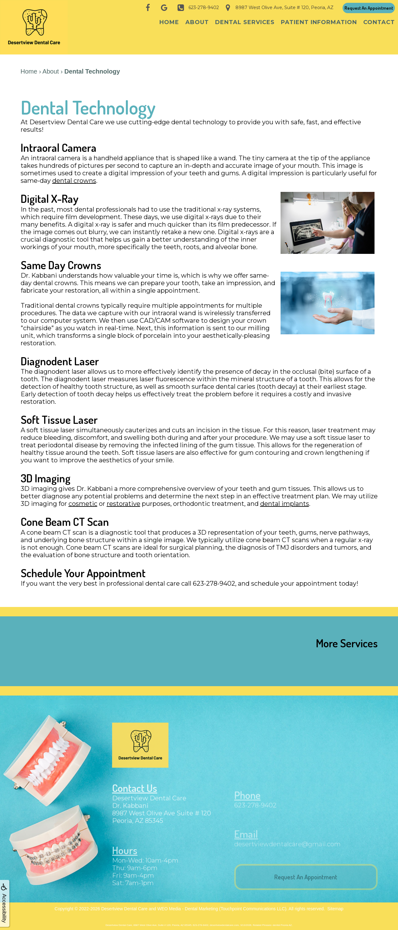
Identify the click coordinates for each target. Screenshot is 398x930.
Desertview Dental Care (124, 904)
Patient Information (319, 22)
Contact (379, 22)
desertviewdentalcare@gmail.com (287, 848)
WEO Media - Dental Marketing (187, 904)
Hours (125, 855)
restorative (123, 499)
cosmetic (83, 499)
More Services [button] (347, 638)
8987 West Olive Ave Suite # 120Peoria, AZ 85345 (161, 822)
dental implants (284, 499)
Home (169, 22)
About (197, 22)
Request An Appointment (368, 8)
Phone (248, 799)
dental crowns (74, 176)
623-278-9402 (255, 810)
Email (246, 837)
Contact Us (136, 792)
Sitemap (335, 904)
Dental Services (245, 22)
